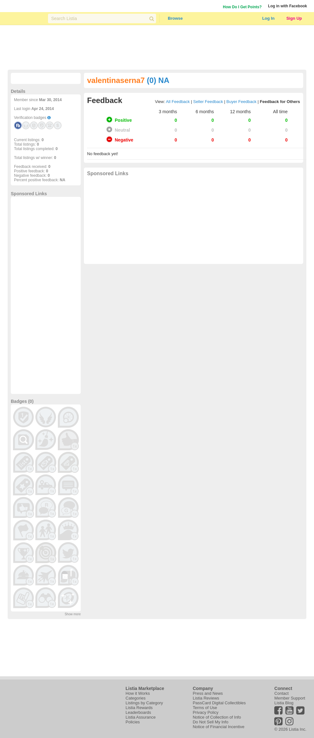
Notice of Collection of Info (217, 717)
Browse (175, 18)
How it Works (138, 693)
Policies (133, 722)
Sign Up (294, 18)
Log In (268, 18)
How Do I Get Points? (242, 7)
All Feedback (178, 101)
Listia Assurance (141, 717)
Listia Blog (283, 702)
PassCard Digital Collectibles (219, 702)
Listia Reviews (206, 698)
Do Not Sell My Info (210, 722)
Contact (281, 693)
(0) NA (158, 80)
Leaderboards (138, 712)
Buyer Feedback (241, 101)
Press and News (208, 693)
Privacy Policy (205, 712)
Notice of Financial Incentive (218, 726)
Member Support (289, 698)
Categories (136, 698)
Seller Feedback (208, 101)
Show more (73, 614)
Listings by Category (144, 702)
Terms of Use (205, 707)
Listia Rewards (139, 707)
